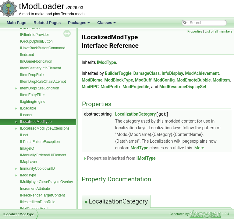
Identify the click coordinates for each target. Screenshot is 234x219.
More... (200, 147)
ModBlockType (119, 80)
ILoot (24, 135)
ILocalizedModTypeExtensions (44, 128)
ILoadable (28, 108)
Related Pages (47, 22)
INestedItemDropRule (37, 202)
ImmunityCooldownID (37, 168)
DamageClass (146, 73)
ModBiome (92, 80)
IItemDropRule (32, 75)
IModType (28, 175)
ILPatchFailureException (40, 142)
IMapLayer (28, 162)
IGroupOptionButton (36, 41)
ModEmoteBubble (194, 80)
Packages (79, 22)
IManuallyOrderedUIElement (43, 155)
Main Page (16, 22)
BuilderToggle (118, 73)
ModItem (221, 80)
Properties (194, 31)
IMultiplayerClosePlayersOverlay (46, 182)
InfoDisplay (172, 73)
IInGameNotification (36, 61)
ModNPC (90, 86)
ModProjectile (135, 86)
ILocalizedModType (35, 122)
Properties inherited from (119, 157)
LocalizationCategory (135, 114)
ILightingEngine (32, 101)
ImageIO (27, 148)
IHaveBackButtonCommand (42, 48)
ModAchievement (202, 73)
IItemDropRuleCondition (39, 88)
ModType (139, 147)
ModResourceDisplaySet (182, 86)
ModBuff (143, 80)
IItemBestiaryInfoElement (40, 68)
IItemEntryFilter (32, 95)
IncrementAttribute (35, 188)
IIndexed (27, 55)
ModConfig (164, 80)
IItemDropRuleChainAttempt (43, 81)
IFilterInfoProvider (34, 35)
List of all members (218, 31)
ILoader (26, 115)
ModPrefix (110, 86)
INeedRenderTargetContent (42, 195)
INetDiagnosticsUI (34, 209)
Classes (106, 22)
